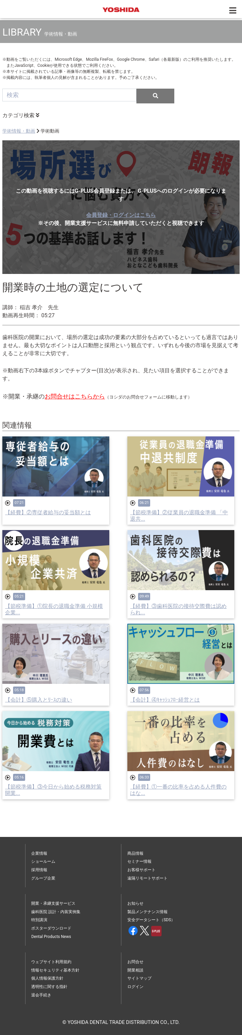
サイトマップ (139, 978)
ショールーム (43, 861)
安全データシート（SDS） (151, 920)
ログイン (135, 986)
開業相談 (135, 970)
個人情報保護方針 (47, 978)
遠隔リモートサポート (147, 878)
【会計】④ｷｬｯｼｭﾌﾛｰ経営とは (165, 700)
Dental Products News (51, 936)
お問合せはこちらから (75, 396)
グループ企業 (43, 878)
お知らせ (135, 903)
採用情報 (39, 869)
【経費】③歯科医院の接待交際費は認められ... (178, 609)
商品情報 (135, 853)
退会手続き (41, 995)
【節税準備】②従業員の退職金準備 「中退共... (179, 515)
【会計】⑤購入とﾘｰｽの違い (38, 700)
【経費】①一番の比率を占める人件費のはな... (178, 790)
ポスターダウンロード (51, 928)
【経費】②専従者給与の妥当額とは (48, 512)
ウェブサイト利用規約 (51, 961)
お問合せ (135, 961)
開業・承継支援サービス (53, 903)
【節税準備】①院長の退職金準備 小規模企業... (54, 609)
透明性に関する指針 (49, 986)
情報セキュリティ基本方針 (55, 970)
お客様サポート (141, 869)
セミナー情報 (139, 861)
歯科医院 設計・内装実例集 (55, 911)
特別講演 (39, 920)
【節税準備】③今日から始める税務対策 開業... (53, 790)
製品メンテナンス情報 (147, 911)
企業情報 (39, 853)
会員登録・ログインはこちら (121, 215)
